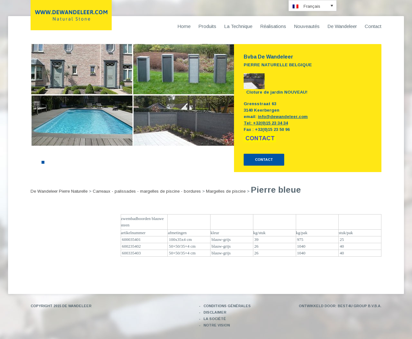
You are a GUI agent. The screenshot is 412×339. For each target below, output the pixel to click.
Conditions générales (227, 306)
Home (184, 26)
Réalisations (273, 26)
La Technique (238, 26)
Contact (373, 26)
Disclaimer (214, 312)
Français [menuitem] (312, 6)
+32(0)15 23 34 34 (270, 123)
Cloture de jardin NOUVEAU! (276, 92)
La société (214, 319)
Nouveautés (307, 26)
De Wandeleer (342, 26)
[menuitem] (312, 5)
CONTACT (264, 159)
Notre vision (216, 325)
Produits (207, 26)
